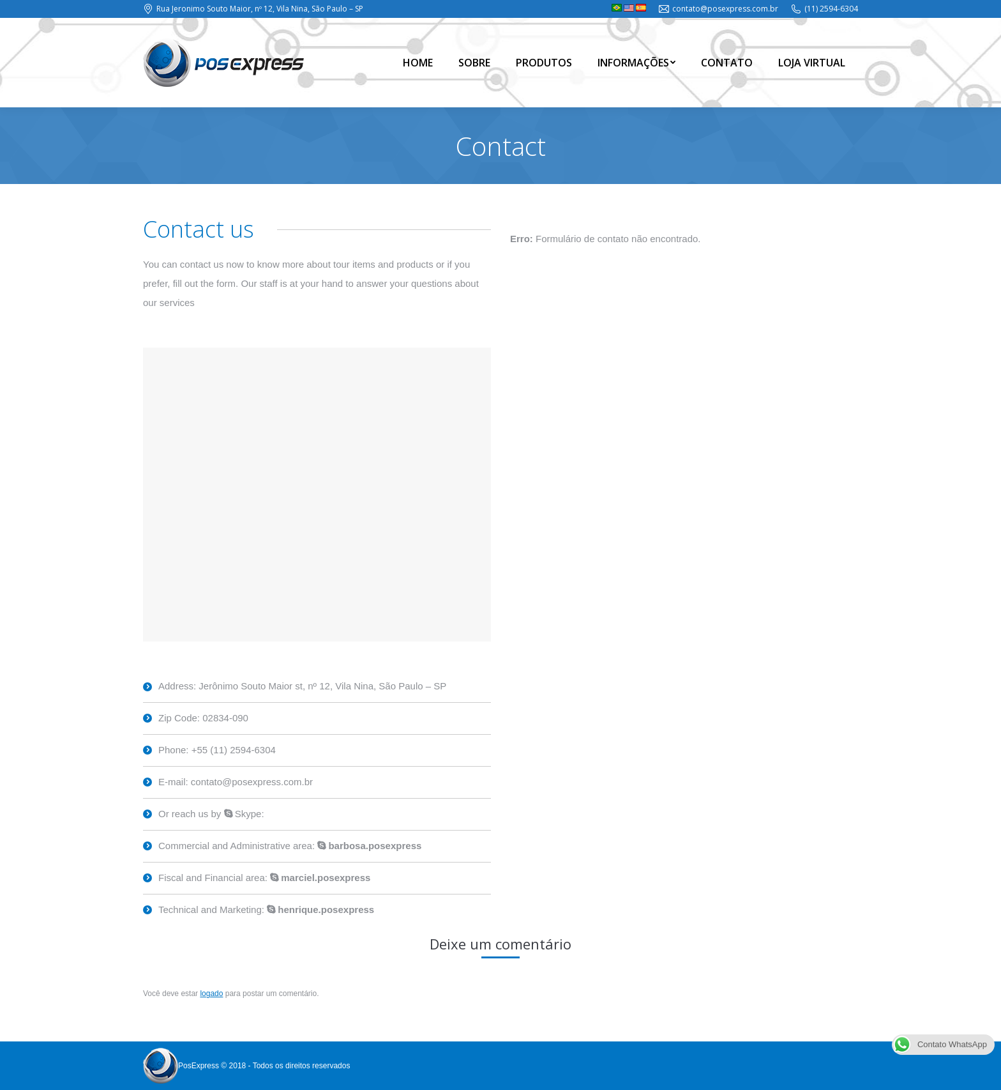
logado (211, 993)
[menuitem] (418, 62)
